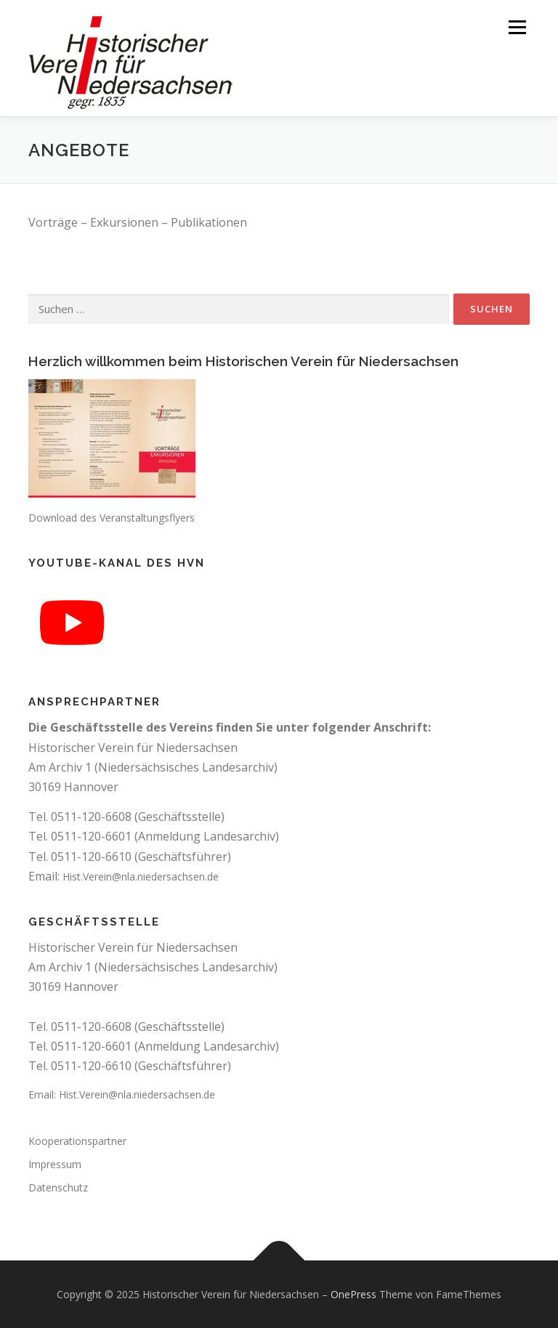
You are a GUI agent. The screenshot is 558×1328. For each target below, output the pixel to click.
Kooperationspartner (77, 1141)
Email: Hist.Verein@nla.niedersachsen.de (121, 1094)
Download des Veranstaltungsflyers (111, 518)
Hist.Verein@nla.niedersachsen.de (140, 876)
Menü (517, 26)
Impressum (54, 1164)
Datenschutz (58, 1187)
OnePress (353, 1294)
